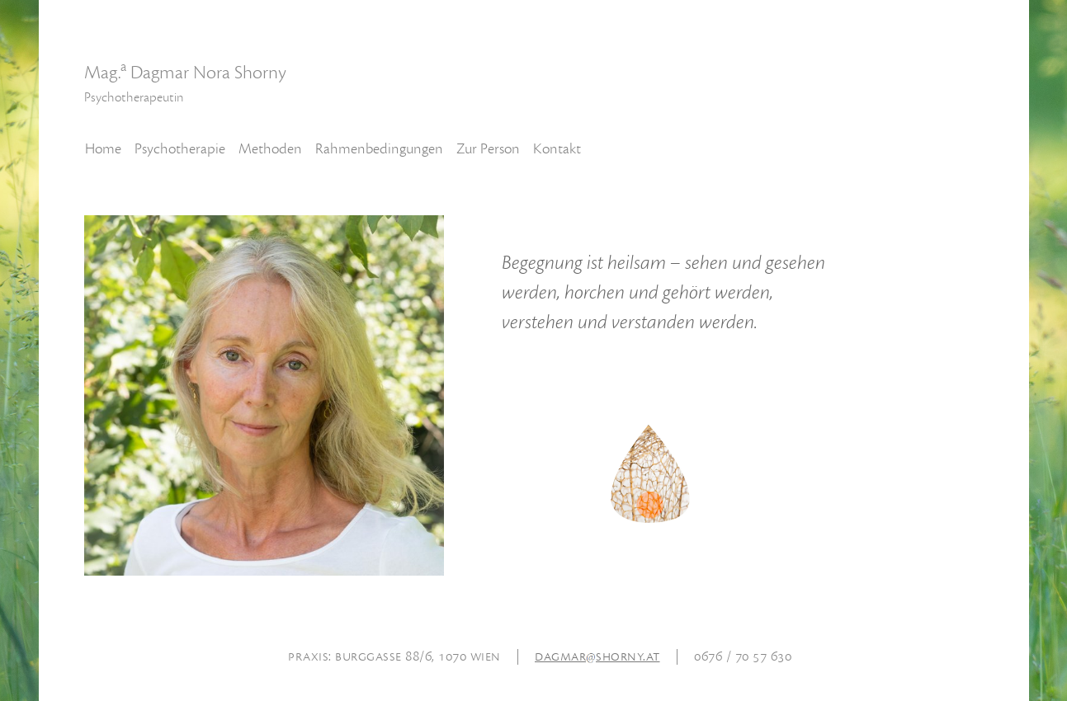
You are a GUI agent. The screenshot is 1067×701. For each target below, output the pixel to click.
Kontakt (557, 148)
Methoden (270, 148)
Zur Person (488, 148)
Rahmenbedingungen (379, 148)
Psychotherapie (180, 148)
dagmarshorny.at (597, 656)
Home (103, 148)
